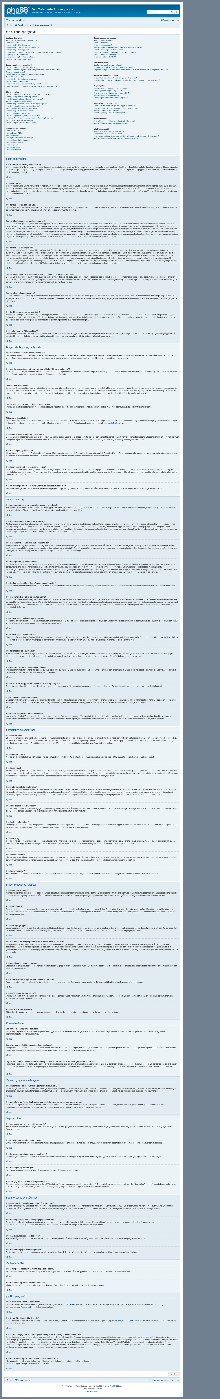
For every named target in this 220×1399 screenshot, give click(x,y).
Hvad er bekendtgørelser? (16, 142)
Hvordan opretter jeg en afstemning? (19, 101)
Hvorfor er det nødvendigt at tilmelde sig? (21, 40)
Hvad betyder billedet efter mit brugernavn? (22, 79)
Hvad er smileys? (12, 135)
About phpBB (26, 1307)
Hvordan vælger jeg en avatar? (17, 81)
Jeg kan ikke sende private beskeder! (108, 65)
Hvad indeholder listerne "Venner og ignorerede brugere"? (115, 78)
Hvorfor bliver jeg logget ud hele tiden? (20, 57)
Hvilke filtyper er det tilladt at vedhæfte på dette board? (114, 121)
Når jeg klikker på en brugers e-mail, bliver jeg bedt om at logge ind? (31, 86)
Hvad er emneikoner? (14, 150)
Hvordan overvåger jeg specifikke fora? (108, 110)
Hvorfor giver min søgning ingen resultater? (110, 90)
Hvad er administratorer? (103, 40)
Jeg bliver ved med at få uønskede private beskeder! (113, 67)
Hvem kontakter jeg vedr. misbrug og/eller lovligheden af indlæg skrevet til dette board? (126, 136)
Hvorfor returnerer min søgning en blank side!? (111, 93)
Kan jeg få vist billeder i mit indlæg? (19, 138)
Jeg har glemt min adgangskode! (18, 54)
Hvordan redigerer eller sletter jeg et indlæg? (22, 97)
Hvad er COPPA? (12, 43)
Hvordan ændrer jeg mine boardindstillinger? (22, 67)
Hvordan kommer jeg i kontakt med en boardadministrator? (116, 138)
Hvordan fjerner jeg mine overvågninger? (109, 113)
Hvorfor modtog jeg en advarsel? (18, 113)
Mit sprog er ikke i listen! (15, 77)
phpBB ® (113, 423)
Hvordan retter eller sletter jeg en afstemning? (23, 106)
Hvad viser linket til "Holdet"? (105, 57)
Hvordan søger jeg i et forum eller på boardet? (111, 88)
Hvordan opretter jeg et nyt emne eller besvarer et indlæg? (28, 94)
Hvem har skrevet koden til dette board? (109, 131)
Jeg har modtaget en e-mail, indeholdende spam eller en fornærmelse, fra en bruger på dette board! (131, 70)
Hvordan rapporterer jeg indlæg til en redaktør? (23, 115)
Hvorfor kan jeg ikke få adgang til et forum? (22, 108)
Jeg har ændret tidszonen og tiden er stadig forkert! (25, 74)
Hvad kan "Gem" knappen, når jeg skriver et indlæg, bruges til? (29, 118)
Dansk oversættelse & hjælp (92, 1389)
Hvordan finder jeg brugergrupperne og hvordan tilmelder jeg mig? (118, 47)
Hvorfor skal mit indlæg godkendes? (19, 120)
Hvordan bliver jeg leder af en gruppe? (108, 50)
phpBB (72, 1386)
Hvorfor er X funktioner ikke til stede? (108, 134)
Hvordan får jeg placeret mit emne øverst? (21, 123)
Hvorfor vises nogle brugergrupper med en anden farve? (115, 52)
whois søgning (146, 1337)
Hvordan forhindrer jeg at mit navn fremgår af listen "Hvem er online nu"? (33, 70)
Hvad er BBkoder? (13, 131)
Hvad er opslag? (12, 145)
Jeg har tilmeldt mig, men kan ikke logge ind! (22, 47)
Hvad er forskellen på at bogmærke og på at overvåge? (114, 106)
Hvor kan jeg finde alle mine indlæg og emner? (111, 98)
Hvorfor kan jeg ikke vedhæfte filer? (19, 111)
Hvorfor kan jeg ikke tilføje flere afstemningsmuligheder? (27, 104)
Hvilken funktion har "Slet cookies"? (19, 59)
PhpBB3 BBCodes (116, 1386)
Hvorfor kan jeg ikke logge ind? (17, 50)
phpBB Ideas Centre (126, 1321)
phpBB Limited (69, 1304)
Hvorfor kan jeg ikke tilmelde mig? (18, 45)
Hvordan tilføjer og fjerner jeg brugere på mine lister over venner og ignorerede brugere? (127, 80)
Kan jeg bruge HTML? (14, 133)
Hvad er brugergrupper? (103, 45)
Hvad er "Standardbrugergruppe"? (106, 54)
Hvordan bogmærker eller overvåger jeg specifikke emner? (116, 108)
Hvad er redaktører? (101, 43)
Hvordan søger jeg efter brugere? (106, 95)
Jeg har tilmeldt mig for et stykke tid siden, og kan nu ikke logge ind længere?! (35, 52)
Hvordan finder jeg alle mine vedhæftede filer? (111, 123)
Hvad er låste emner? (14, 147)
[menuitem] (22, 20)
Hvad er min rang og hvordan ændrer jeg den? (23, 84)
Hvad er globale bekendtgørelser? (18, 140)
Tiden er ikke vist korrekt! (15, 72)
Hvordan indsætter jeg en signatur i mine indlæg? (24, 99)
